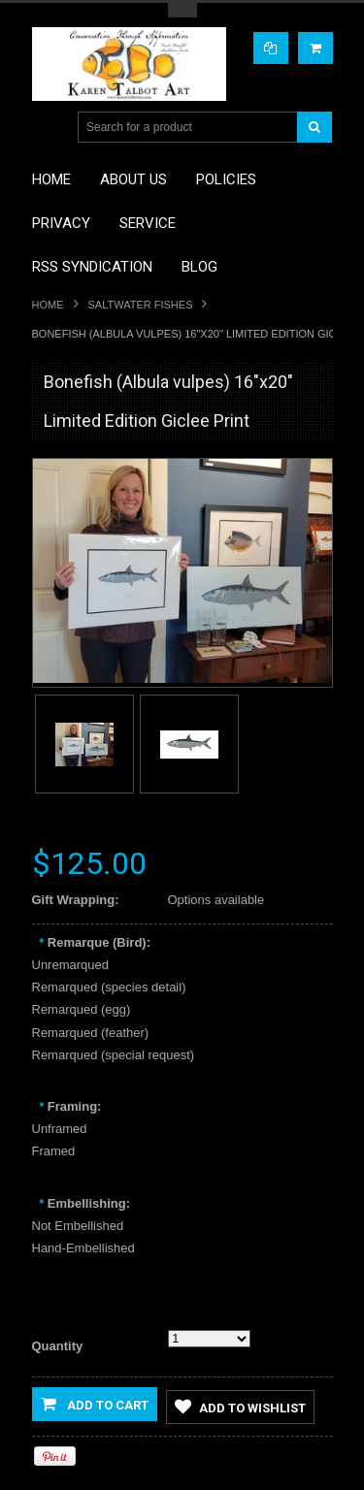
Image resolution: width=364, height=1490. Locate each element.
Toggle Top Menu (182, 10)
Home (48, 304)
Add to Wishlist (240, 1406)
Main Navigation (49, 128)
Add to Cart (95, 1403)
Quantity (57, 1346)
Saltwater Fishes (140, 304)
